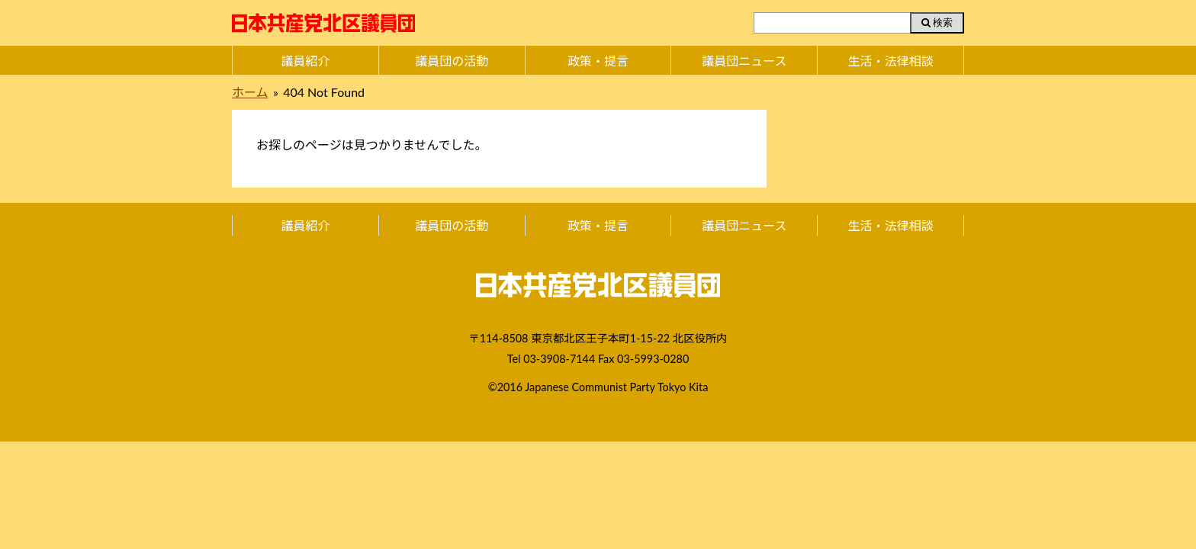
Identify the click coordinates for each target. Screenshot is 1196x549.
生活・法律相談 (891, 60)
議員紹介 (305, 60)
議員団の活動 (451, 60)
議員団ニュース (744, 60)
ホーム (250, 92)
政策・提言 (598, 60)
